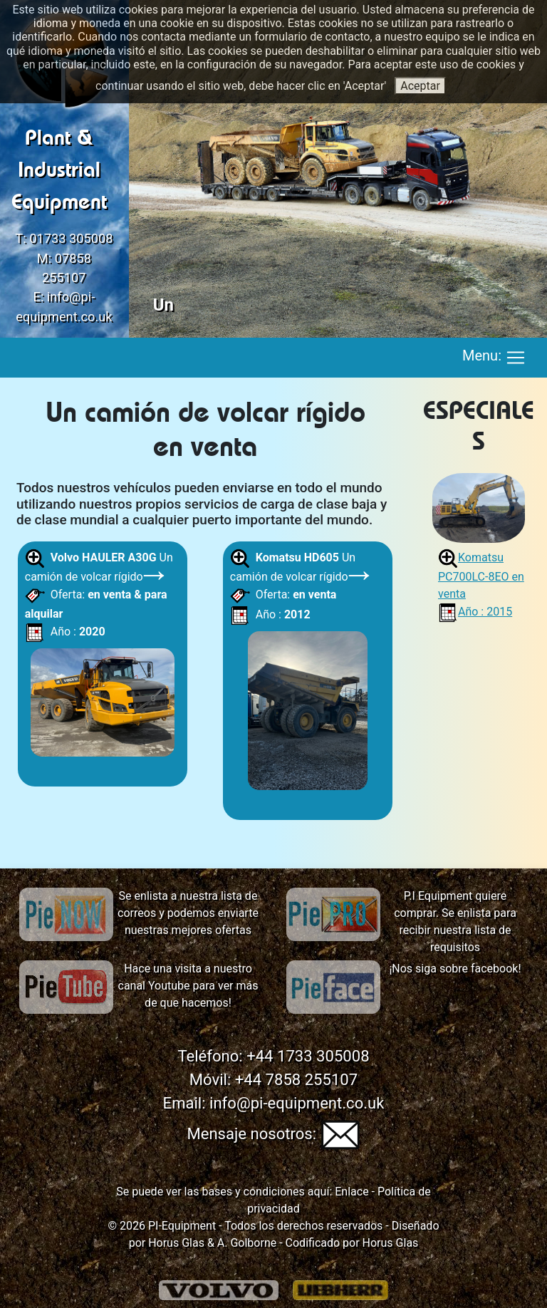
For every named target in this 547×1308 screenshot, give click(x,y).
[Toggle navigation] (516, 357)
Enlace (350, 1191)
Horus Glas (176, 1243)
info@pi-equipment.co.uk (296, 1103)
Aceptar (420, 86)
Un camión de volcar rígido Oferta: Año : (103, 656)
